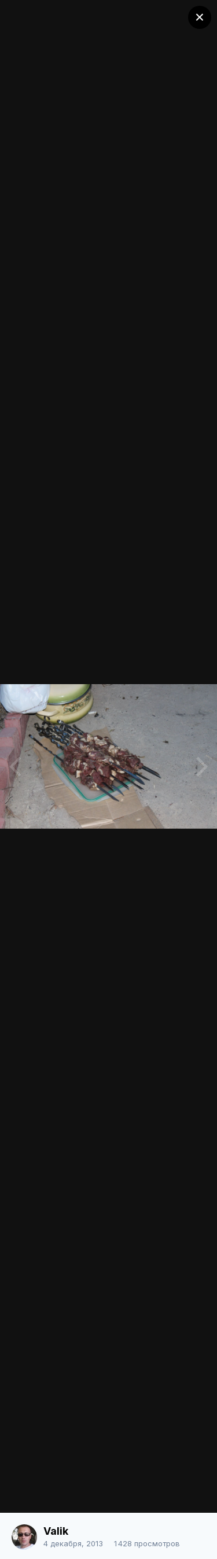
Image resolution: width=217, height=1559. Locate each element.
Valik (55, 1531)
